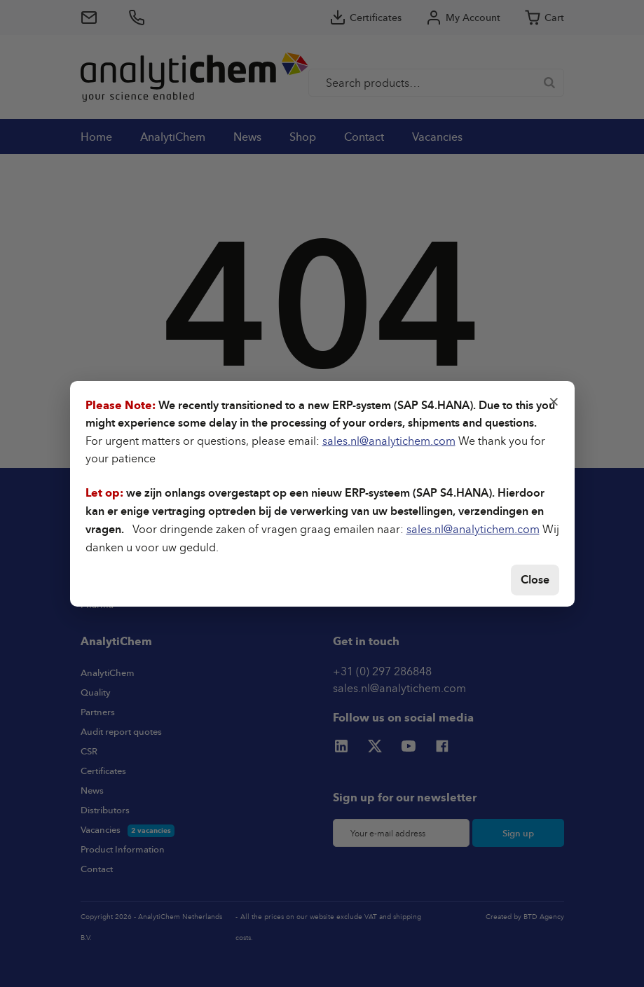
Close (535, 579)
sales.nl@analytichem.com (388, 441)
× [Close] (554, 400)
